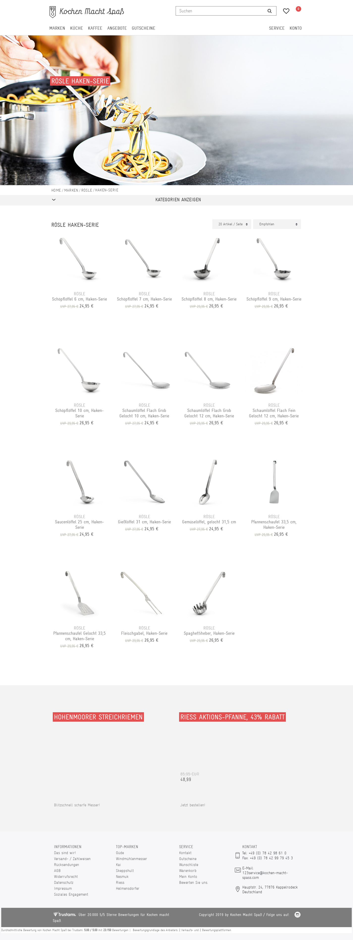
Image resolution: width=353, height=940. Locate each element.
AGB (57, 870)
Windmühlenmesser (131, 858)
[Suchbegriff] (220, 10)
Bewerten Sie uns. (193, 882)
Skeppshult (125, 870)
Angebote (117, 28)
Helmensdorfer (127, 888)
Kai (118, 864)
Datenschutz (63, 882)
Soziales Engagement (71, 894)
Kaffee (95, 28)
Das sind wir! (65, 852)
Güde (120, 852)
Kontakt (185, 852)
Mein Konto (188, 876)
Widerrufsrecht (66, 876)
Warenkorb (187, 870)
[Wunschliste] (284, 12)
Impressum (63, 888)
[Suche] (269, 10)
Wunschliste (188, 864)
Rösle (86, 190)
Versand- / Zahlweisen (72, 858)
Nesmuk (122, 876)
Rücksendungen (66, 864)
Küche (76, 28)
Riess (120, 882)
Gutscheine (143, 28)
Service (277, 28)
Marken (57, 28)
